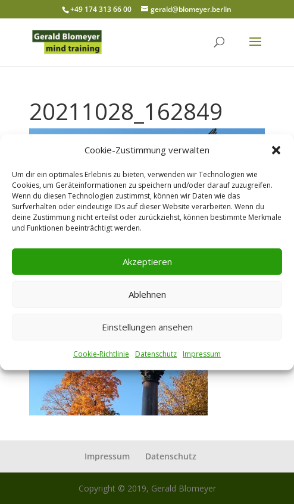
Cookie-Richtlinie (101, 354)
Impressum (202, 354)
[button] (276, 150)
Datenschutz (156, 354)
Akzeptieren (147, 261)
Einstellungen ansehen (147, 327)
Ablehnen (147, 294)
